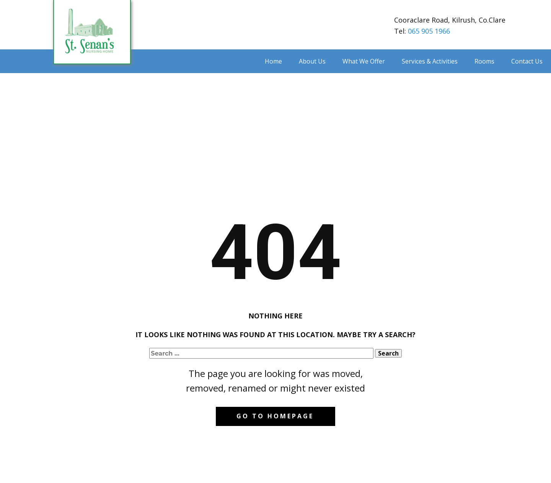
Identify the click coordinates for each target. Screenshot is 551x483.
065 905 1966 (429, 31)
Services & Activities (430, 61)
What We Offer (363, 61)
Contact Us (527, 61)
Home (273, 61)
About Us (312, 61)
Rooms (484, 61)
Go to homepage (275, 416)
